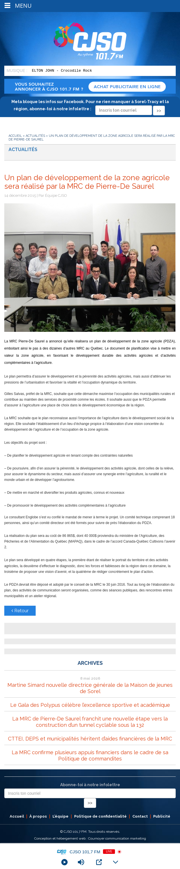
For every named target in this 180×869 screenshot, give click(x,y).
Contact (140, 816)
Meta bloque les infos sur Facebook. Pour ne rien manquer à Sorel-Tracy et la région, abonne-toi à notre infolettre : (90, 106)
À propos (38, 816)
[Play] (64, 862)
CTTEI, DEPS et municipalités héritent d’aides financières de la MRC (90, 739)
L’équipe (60, 816)
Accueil (15, 136)
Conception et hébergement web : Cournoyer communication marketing (90, 838)
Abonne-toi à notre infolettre (90, 784)
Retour (20, 610)
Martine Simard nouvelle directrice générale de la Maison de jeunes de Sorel (90, 688)
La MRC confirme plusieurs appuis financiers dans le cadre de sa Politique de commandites (90, 755)
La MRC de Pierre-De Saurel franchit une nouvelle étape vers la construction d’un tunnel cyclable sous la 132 (90, 722)
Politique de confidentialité (100, 816)
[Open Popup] (99, 862)
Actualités (35, 136)
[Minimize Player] (116, 862)
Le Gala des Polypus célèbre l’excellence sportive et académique (90, 705)
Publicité (161, 816)
